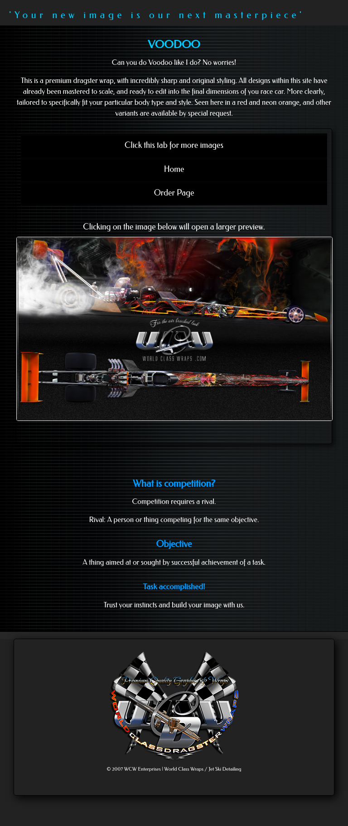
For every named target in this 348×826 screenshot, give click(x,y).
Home (174, 169)
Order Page (174, 193)
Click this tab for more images (174, 145)
